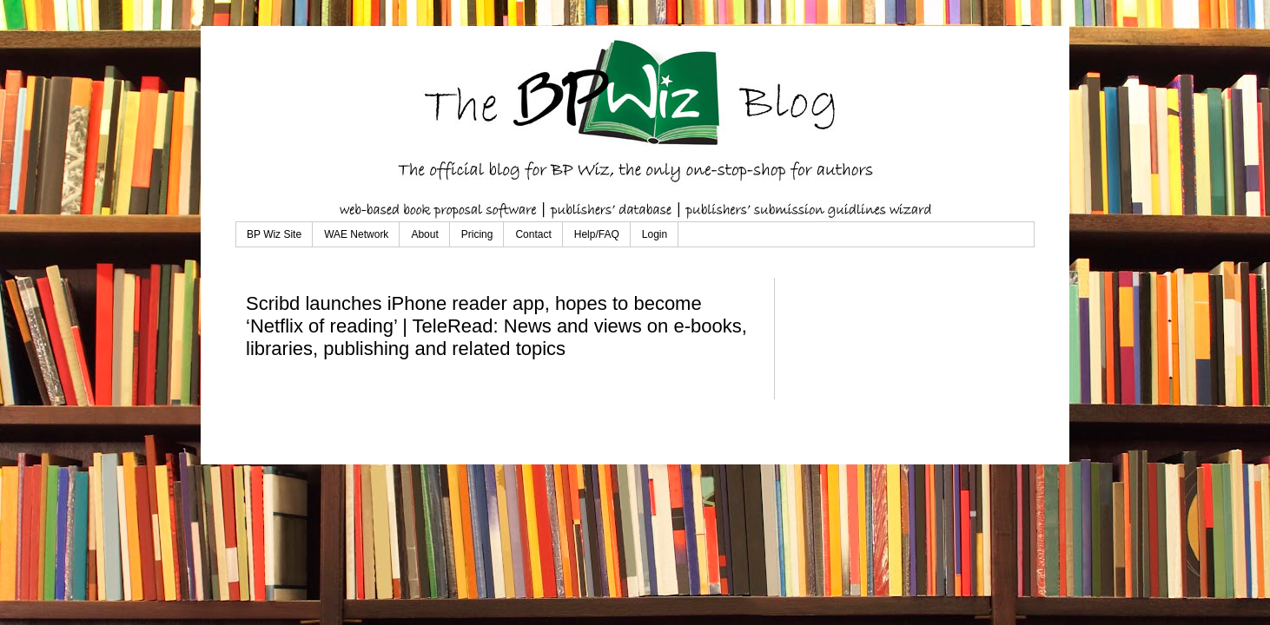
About (424, 234)
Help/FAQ (596, 234)
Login (654, 234)
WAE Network (356, 234)
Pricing (477, 234)
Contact (533, 234)
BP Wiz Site (274, 234)
